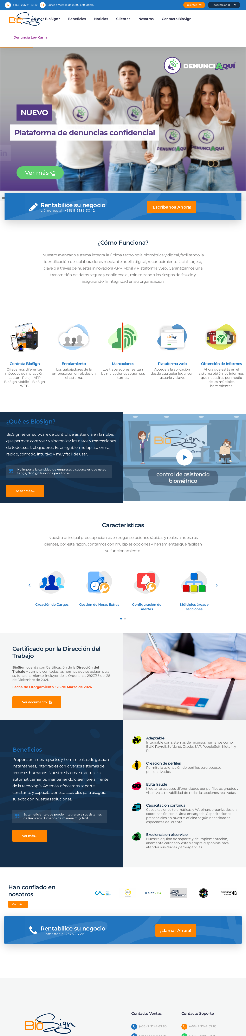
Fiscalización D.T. (224, 4)
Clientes (194, 4)
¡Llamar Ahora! (175, 930)
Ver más (40, 172)
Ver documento (37, 702)
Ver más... (30, 836)
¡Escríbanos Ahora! (171, 207)
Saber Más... (25, 491)
